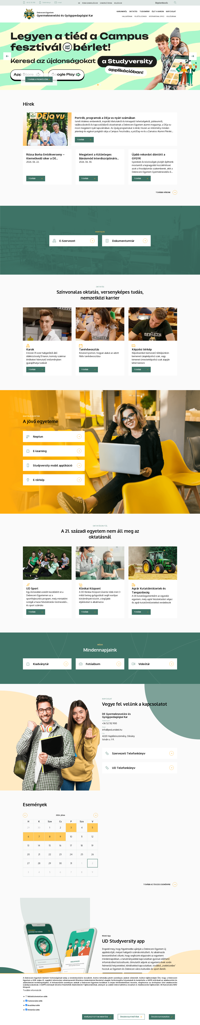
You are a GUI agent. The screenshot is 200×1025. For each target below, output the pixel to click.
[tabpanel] (100, 56)
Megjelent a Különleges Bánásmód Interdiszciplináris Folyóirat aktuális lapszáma (98, 158)
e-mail (60, 2)
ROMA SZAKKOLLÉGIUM (90, 3)
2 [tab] (100, 85)
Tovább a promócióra (38, 79)
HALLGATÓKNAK (127, 16)
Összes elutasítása (129, 1017)
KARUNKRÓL (122, 11)
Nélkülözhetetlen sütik (37, 996)
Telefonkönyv (46, 2)
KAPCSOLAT (171, 11)
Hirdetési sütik (34, 1010)
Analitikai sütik (34, 1005)
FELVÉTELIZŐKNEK (140, 16)
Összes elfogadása (160, 1017)
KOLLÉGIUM (118, 3)
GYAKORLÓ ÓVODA (106, 3)
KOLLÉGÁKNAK (171, 16)
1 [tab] (98, 85)
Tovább (80, 140)
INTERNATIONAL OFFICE (156, 16)
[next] (95, 815)
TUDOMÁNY (145, 11)
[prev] (25, 815)
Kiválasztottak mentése (96, 1017)
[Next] (193, 56)
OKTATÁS (133, 11)
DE (79, 3)
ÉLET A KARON (158, 11)
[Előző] (7, 56)
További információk (32, 990)
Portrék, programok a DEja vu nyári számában (105, 118)
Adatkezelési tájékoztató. (149, 985)
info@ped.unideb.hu (112, 729)
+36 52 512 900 (30, 2)
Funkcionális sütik (35, 1001)
